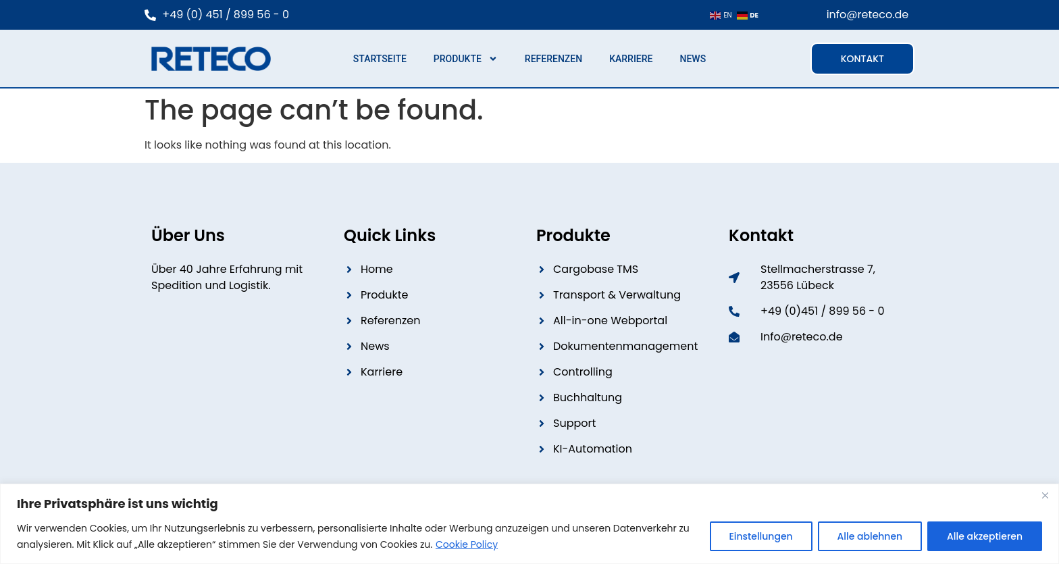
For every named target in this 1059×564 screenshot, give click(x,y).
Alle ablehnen (869, 536)
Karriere (630, 58)
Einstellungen (760, 536)
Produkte (466, 58)
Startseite (380, 58)
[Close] (1045, 495)
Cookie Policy (467, 544)
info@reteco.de (868, 14)
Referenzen (553, 58)
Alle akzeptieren (985, 536)
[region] (529, 524)
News (692, 58)
